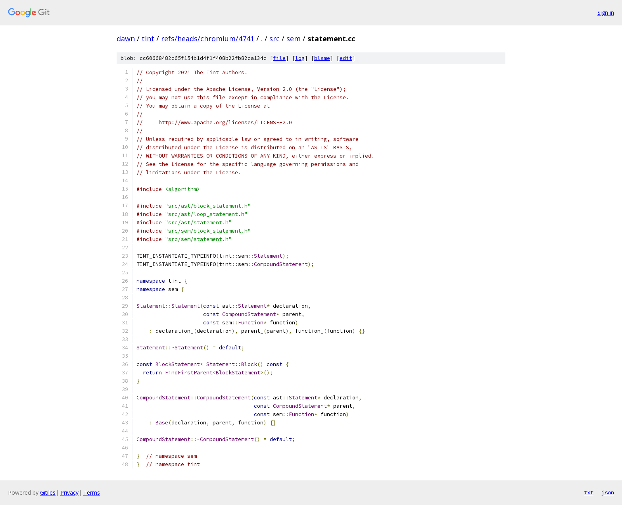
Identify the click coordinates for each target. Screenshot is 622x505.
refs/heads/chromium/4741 (207, 38)
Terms (91, 492)
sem (293, 38)
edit (346, 58)
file (279, 58)
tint (148, 38)
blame (322, 58)
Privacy (69, 492)
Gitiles (48, 492)
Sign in (605, 12)
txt (588, 492)
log (300, 58)
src (274, 38)
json (607, 492)
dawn (126, 38)
